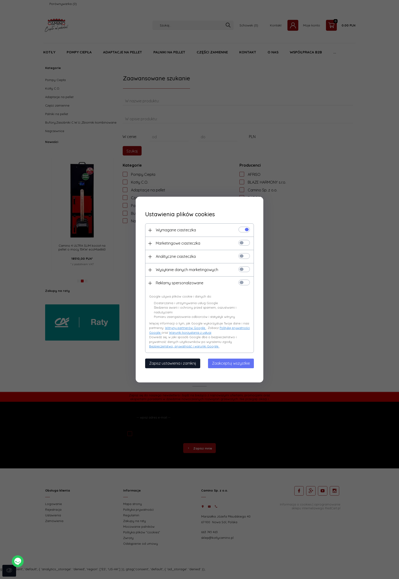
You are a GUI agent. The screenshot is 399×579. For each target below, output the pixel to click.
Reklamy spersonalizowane (179, 283)
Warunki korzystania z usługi (190, 332)
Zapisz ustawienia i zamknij (172, 363)
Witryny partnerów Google (185, 328)
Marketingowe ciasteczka (178, 243)
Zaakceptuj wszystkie (231, 363)
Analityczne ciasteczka (176, 256)
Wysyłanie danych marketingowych (187, 269)
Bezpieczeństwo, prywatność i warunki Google (184, 346)
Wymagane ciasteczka (176, 230)
